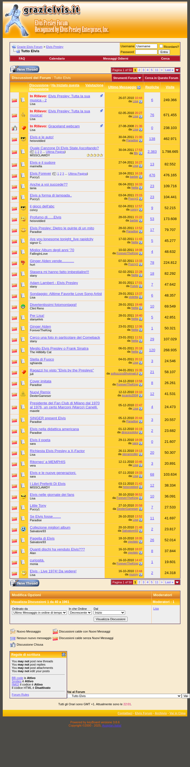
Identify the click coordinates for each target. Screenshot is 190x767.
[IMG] (15, 684)
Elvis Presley (54, 46)
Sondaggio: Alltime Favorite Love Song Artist (66, 294)
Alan (33, 553)
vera (33, 465)
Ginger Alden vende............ (52, 261)
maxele (34, 410)
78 (152, 262)
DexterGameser (40, 395)
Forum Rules (20, 694)
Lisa (32, 104)
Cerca (165, 58)
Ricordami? (169, 46)
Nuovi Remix (40, 392)
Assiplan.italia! (111, 725)
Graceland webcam (64, 126)
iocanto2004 (130, 395)
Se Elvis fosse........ (45, 516)
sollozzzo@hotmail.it (124, 373)
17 (152, 230)
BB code (17, 678)
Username (128, 46)
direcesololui (129, 432)
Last (169, 70)
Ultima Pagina (55, 151)
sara (33, 443)
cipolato (133, 541)
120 (152, 350)
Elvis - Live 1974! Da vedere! (53, 571)
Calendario (57, 58)
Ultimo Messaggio (122, 87)
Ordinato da (20, 608)
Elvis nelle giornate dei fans (52, 495)
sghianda (36, 363)
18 (152, 273)
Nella (134, 187)
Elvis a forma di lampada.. (51, 195)
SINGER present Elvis (48, 418)
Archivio (161, 713)
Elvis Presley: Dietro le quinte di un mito (62, 228)
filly (136, 153)
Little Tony (38, 505)
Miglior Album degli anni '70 (52, 250)
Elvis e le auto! (42, 137)
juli (31, 374)
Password (127, 52)
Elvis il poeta (40, 440)
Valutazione (94, 85)
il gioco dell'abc (42, 206)
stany (33, 275)
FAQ (22, 58)
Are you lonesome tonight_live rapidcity (61, 239)
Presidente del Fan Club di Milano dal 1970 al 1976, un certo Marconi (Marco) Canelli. (65, 405)
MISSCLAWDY (40, 155)
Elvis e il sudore (42, 162)
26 (152, 540)
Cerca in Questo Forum (161, 78)
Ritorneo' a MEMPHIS (47, 462)
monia (34, 564)
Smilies (16, 681)
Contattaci (125, 713)
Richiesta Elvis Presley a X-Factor (57, 451)
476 (152, 175)
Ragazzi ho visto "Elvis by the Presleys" (62, 370)
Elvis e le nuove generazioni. (53, 473)
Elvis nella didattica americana (54, 429)
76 (152, 115)
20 (152, 452)
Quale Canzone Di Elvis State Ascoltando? (64, 148)
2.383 (152, 152)
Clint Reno (37, 308)
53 (152, 219)
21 (152, 372)
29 (152, 339)
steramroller (130, 454)
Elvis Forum (143, 713)
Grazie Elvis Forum (30, 46)
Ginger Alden (40, 326)
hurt (32, 264)
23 (152, 186)
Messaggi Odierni (115, 58)
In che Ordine (78, 608)
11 (156, 70)
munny (133, 574)
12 (152, 394)
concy (34, 210)
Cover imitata (40, 381)
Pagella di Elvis (42, 538)
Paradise (132, 140)
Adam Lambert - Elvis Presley (54, 283)
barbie (134, 176)
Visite (170, 87)
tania (33, 188)
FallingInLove (39, 253)
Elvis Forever (40, 173)
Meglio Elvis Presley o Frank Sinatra (59, 348)
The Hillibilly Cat (40, 352)
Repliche (152, 87)
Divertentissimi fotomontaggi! (53, 305)
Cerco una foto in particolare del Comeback (65, 337)
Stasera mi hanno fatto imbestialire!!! (59, 272)
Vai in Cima (177, 713)
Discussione (39, 85)
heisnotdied (37, 140)
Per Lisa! (37, 316)
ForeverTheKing (127, 253)
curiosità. (37, 560)
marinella (36, 166)
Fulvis (134, 286)
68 (152, 474)
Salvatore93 (38, 531)
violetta (133, 296)
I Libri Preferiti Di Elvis (47, 484)
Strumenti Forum (125, 78)
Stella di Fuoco (42, 359)
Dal (96, 608)
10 (152, 306)
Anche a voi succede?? (49, 184)
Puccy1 (35, 177)
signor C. (36, 242)
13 (152, 164)
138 (152, 139)
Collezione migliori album (50, 527)
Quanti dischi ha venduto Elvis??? (57, 549)
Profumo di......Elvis (45, 217)
